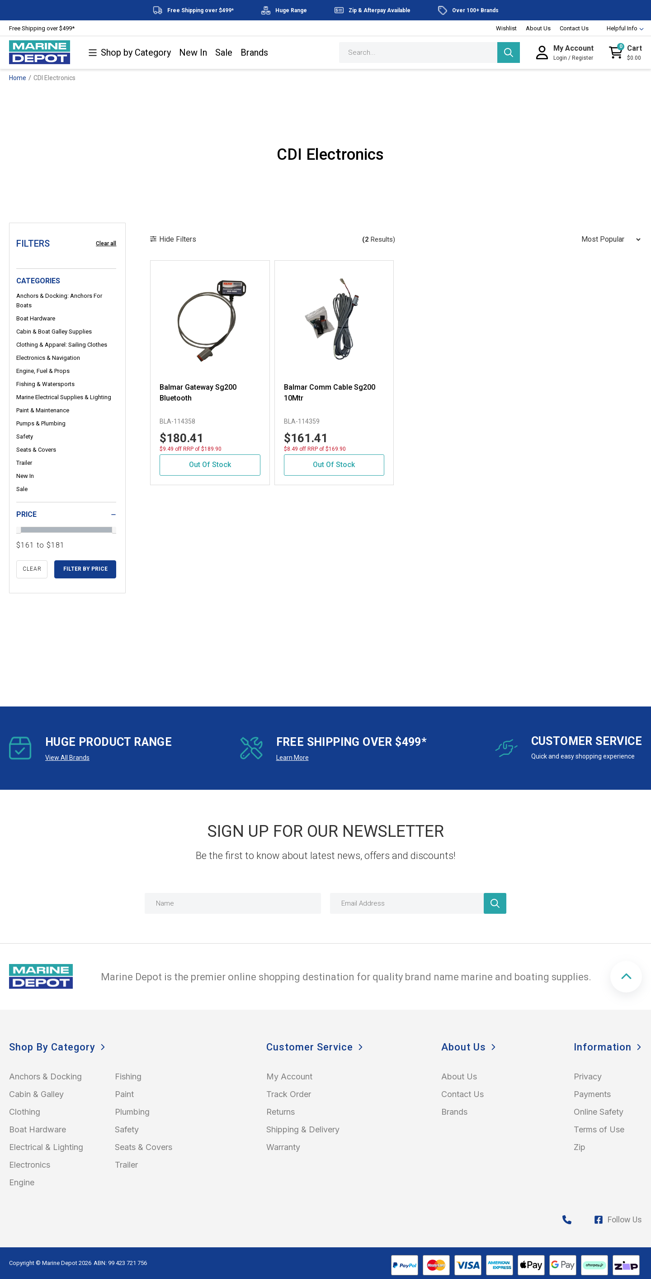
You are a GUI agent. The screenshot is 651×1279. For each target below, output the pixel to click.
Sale (223, 53)
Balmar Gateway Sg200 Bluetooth (198, 392)
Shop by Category (129, 53)
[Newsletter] (495, 903)
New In (193, 53)
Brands (254, 53)
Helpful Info (621, 28)
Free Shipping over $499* (42, 28)
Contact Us (574, 28)
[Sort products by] (608, 239)
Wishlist (506, 28)
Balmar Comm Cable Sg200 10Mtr (329, 392)
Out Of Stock (210, 464)
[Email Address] (418, 903)
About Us (538, 28)
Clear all (106, 243)
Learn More (292, 757)
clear (32, 569)
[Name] (233, 903)
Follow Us (618, 1219)
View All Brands (67, 757)
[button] (626, 977)
